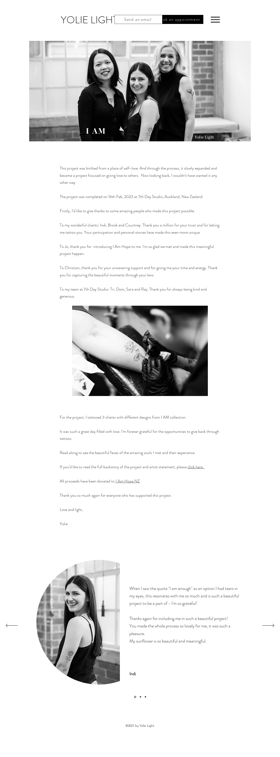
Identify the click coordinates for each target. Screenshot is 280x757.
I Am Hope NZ (128, 481)
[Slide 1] (135, 697)
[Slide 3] (145, 697)
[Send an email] (138, 19)
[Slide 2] (140, 697)
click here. (195, 467)
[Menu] (215, 19)
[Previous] (12, 626)
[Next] (268, 626)
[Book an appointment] (179, 19)
